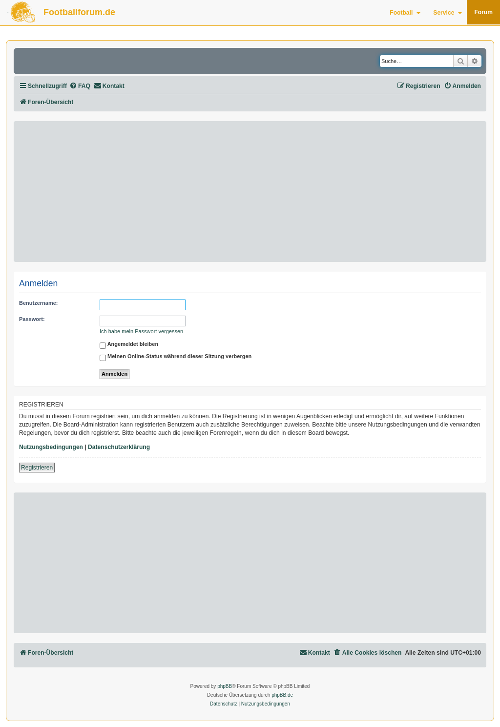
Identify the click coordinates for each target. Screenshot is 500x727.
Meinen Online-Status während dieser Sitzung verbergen (175, 358)
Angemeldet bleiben (129, 345)
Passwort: (32, 319)
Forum (483, 12)
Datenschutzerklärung (119, 447)
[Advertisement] (250, 191)
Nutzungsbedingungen (51, 447)
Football (405, 12)
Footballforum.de (79, 12)
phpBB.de (282, 695)
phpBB (224, 686)
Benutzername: (38, 303)
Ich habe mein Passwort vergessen (141, 331)
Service (447, 12)
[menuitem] (79, 86)
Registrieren (37, 467)
